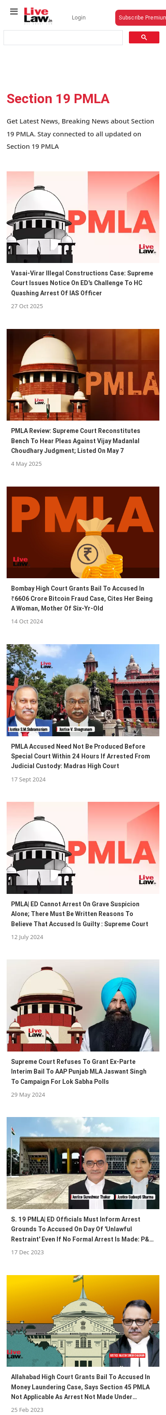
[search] (62, 38)
